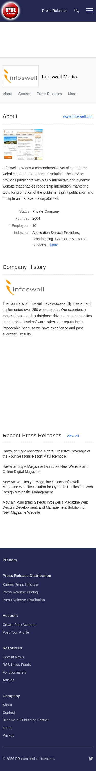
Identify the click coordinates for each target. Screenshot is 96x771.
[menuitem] (76, 10)
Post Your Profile (16, 632)
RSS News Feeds (17, 665)
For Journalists (14, 672)
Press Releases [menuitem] (54, 11)
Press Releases (49, 94)
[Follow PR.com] (90, 759)
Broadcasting (42, 239)
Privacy (8, 735)
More (54, 245)
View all (73, 436)
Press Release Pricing (20, 592)
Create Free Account (19, 625)
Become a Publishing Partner (26, 720)
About (7, 94)
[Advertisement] (49, 39)
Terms (7, 728)
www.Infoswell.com (78, 116)
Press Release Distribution (24, 600)
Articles (8, 680)
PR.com (21, 759)
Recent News (13, 657)
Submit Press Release (20, 584)
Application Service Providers (55, 233)
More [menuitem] (72, 94)
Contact (24, 94)
